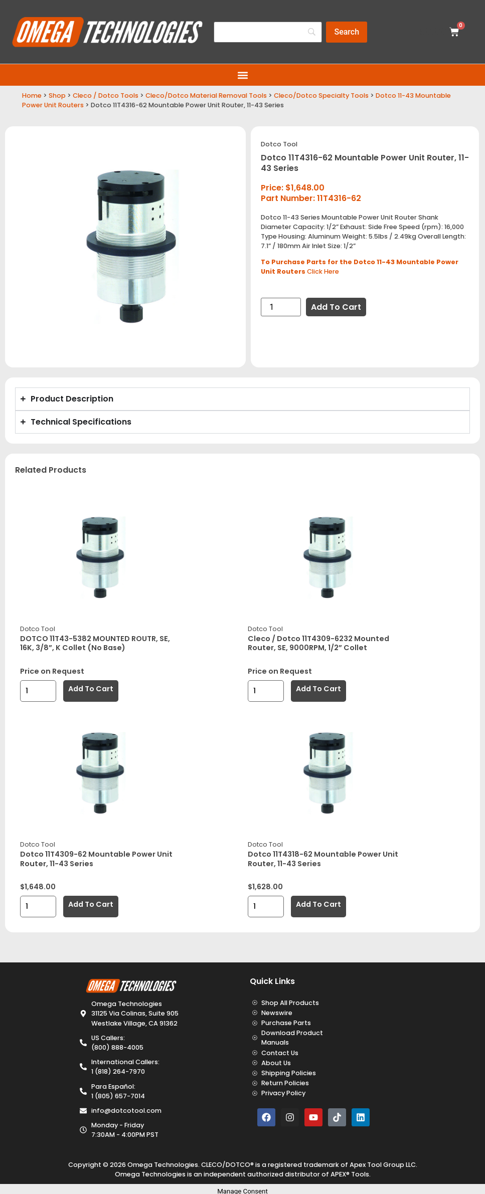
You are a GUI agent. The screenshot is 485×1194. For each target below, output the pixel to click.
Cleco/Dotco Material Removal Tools (206, 95)
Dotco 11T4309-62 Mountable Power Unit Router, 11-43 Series (96, 859)
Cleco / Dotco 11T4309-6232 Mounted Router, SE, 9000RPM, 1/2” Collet (318, 643)
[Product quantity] (281, 307)
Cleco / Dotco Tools (105, 95)
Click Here (323, 271)
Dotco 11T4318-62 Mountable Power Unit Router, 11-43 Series (323, 859)
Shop (57, 95)
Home (32, 95)
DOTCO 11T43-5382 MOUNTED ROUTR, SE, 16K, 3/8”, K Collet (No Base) (95, 643)
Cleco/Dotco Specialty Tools (321, 95)
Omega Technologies (162, 1164)
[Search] (268, 32)
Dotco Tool (279, 144)
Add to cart (336, 307)
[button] (242, 75)
